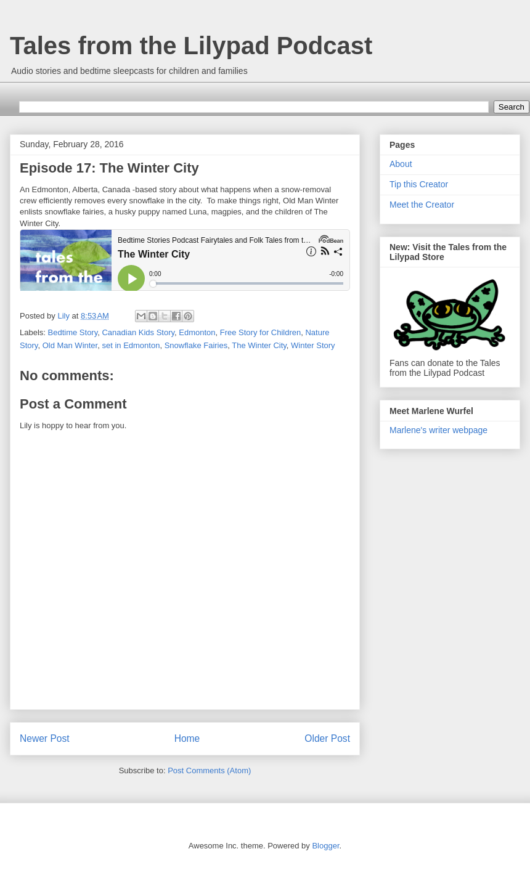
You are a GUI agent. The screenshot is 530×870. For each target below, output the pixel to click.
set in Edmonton (131, 345)
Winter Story (313, 345)
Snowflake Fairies (196, 345)
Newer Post (45, 738)
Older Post (327, 738)
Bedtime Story (73, 332)
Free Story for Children (260, 332)
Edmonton (197, 332)
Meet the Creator (421, 204)
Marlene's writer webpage (438, 430)
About (400, 164)
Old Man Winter (70, 345)
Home (187, 738)
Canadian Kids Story (138, 332)
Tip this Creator (418, 184)
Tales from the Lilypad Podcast (191, 45)
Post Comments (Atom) (209, 770)
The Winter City (259, 345)
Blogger (325, 845)
